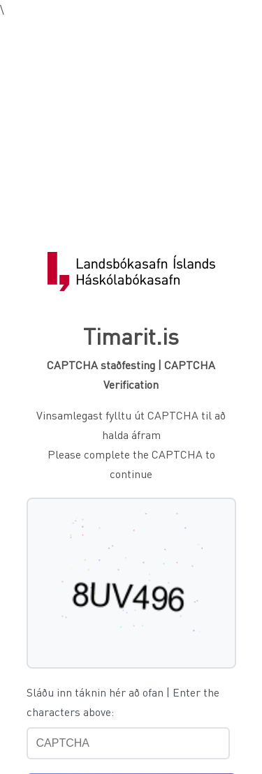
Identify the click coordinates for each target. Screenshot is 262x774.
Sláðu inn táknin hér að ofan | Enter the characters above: (123, 702)
